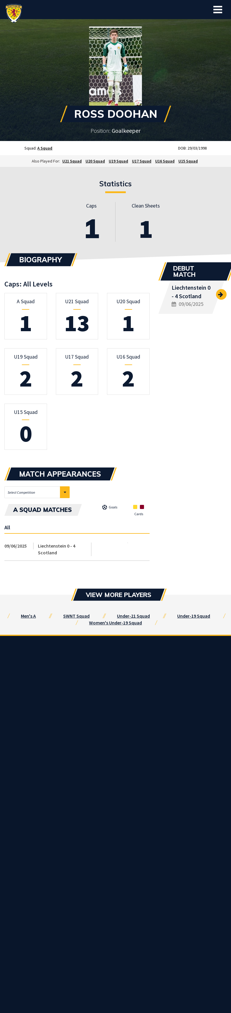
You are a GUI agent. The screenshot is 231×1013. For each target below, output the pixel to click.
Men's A (28, 616)
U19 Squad (118, 161)
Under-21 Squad (133, 616)
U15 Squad (188, 161)
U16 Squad (165, 161)
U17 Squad (141, 161)
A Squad (44, 148)
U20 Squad (95, 161)
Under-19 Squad (193, 616)
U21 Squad (72, 161)
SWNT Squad (76, 616)
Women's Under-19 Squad (115, 622)
